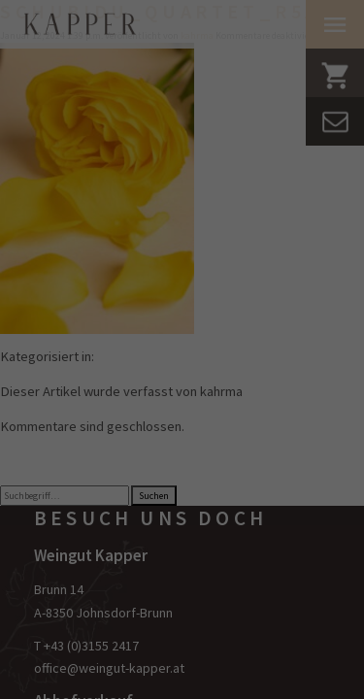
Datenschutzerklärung (79, 311)
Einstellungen (87, 330)
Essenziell (65, 369)
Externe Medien (80, 469)
